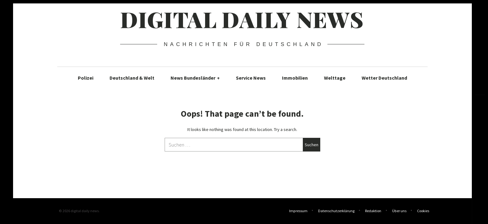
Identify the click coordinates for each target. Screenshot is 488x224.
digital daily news (242, 19)
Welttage (334, 78)
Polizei (85, 78)
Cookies (423, 211)
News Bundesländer (195, 78)
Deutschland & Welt (132, 78)
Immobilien (295, 78)
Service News (251, 78)
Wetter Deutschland (384, 78)
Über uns (399, 211)
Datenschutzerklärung (336, 211)
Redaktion (373, 211)
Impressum (298, 211)
